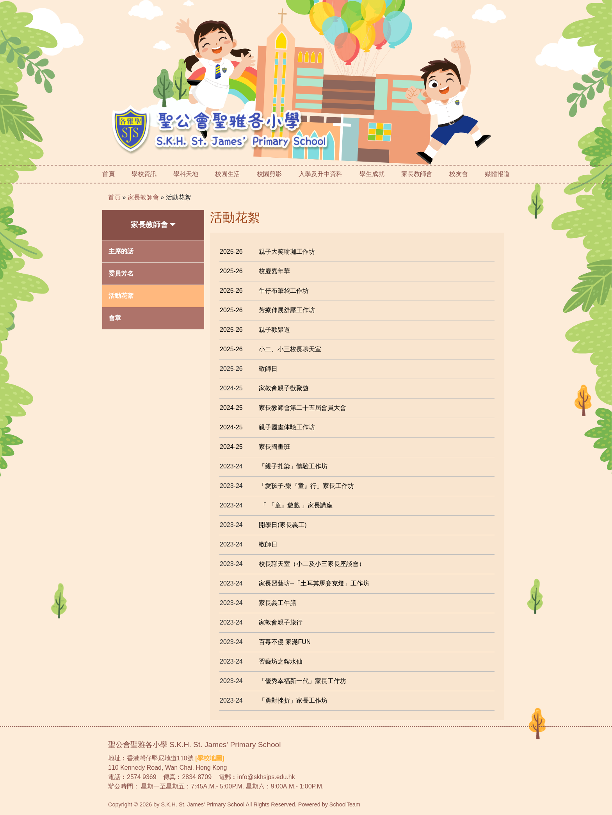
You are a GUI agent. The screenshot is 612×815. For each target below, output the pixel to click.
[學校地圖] (209, 758)
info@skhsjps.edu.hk (266, 777)
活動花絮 (178, 197)
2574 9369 (142, 777)
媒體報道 (497, 174)
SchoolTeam (344, 804)
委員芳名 (121, 273)
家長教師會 (143, 197)
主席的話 (121, 251)
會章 (115, 318)
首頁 (108, 174)
